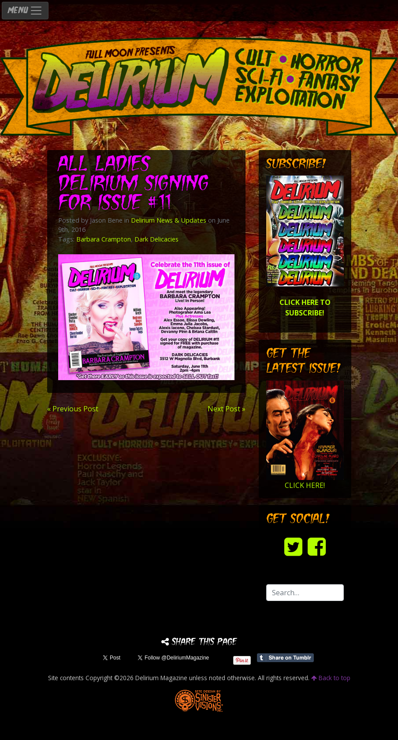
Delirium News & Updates (168, 220)
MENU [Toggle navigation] (25, 10)
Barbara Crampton (103, 239)
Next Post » (226, 409)
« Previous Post (72, 409)
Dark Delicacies (156, 239)
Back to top (330, 678)
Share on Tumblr (285, 657)
